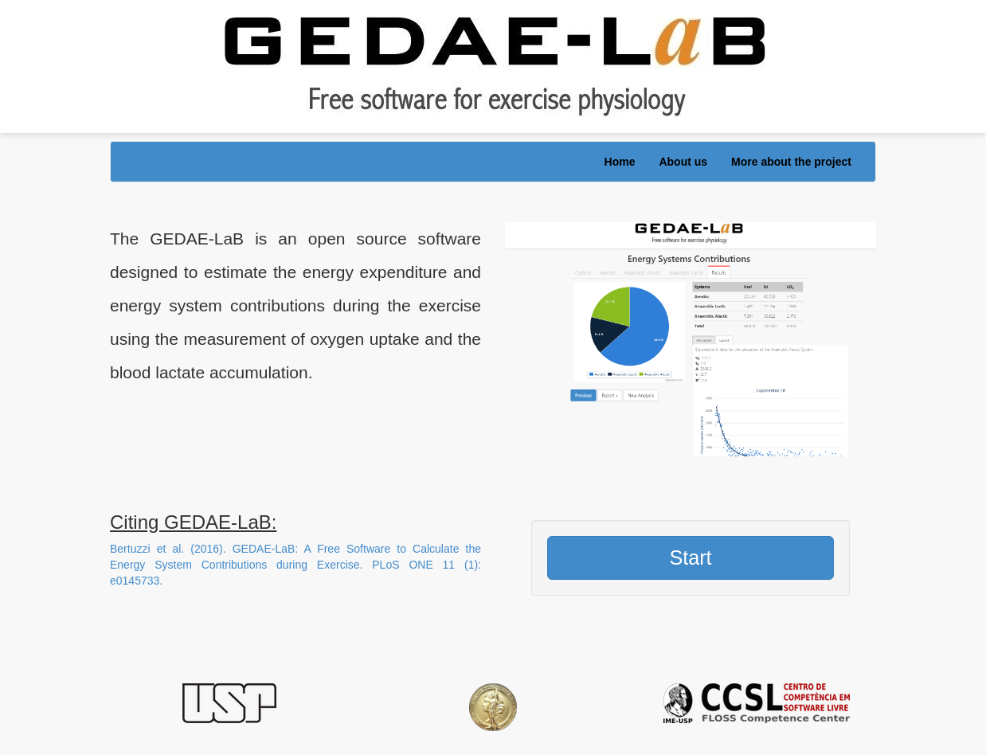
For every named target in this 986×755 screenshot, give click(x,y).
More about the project (791, 161)
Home (620, 161)
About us (683, 161)
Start (690, 557)
